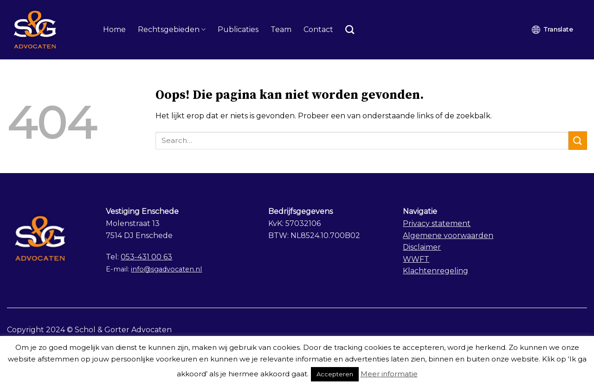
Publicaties (238, 29)
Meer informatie (389, 373)
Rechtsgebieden (172, 29)
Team (281, 29)
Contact (318, 29)
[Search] (349, 29)
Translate (552, 30)
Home (114, 29)
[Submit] (577, 140)
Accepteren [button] (334, 374)
